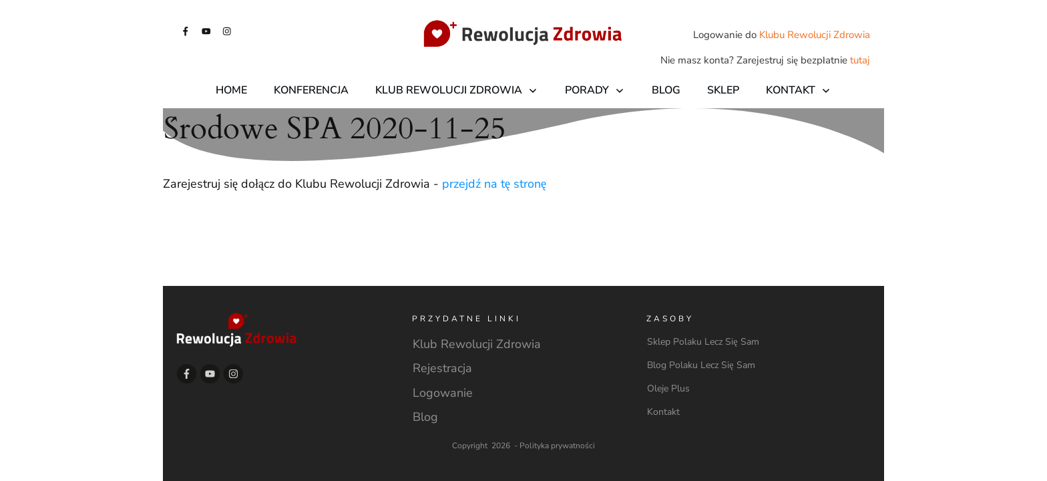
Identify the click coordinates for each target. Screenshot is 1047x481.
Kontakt (663, 412)
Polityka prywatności (557, 445)
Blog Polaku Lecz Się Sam (701, 365)
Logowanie (443, 393)
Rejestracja (442, 368)
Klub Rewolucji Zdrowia (477, 344)
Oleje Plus (668, 388)
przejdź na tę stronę (494, 184)
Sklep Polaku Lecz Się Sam (703, 341)
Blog (425, 417)
